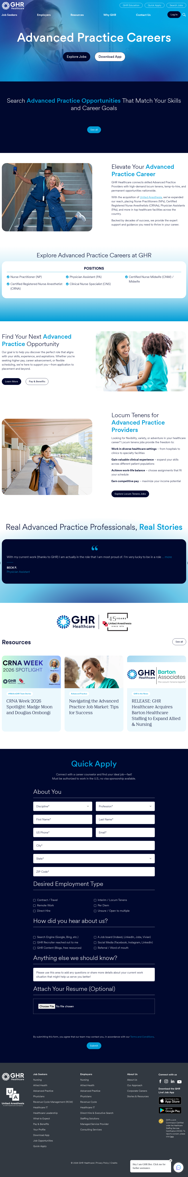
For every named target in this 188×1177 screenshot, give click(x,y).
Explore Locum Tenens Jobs (130, 493)
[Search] (184, 15)
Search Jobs (176, 5)
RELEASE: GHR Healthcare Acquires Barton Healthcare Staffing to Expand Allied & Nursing (156, 712)
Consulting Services (91, 1129)
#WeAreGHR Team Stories (19, 694)
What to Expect (41, 1118)
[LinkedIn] (172, 1081)
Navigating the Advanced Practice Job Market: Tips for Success (94, 706)
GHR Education (131, 5)
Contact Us (143, 14)
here (172, 1136)
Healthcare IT (40, 1107)
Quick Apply (154, 5)
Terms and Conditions (142, 1036)
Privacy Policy (102, 1163)
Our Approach (134, 1085)
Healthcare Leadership (45, 1113)
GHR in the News (141, 694)
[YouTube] (179, 1081)
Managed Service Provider (94, 1124)
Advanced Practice (79, 694)
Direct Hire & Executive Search (96, 1113)
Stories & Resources (138, 1096)
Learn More (11, 381)
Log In (174, 14)
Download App (110, 57)
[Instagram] (166, 1081)
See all (94, 129)
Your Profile (39, 1129)
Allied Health (40, 1085)
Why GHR (109, 14)
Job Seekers (40, 1074)
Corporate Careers (137, 1090)
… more (167, 557)
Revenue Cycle (88, 1101)
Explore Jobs (76, 57)
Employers (44, 14)
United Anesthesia (151, 197)
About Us (132, 1074)
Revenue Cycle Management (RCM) (53, 1101)
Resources (77, 14)
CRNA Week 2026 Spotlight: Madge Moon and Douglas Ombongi (29, 706)
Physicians (38, 1096)
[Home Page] (13, 5)
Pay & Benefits (37, 381)
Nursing (37, 1079)
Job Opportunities (43, 1140)
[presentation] (94, 1024)
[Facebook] (160, 1081)
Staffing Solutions (89, 1118)
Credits (114, 1163)
